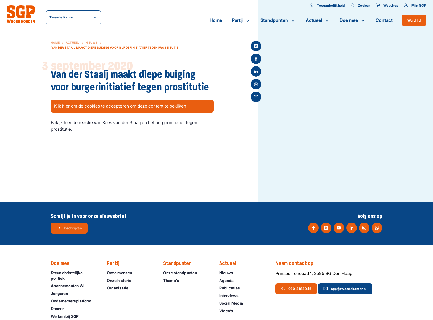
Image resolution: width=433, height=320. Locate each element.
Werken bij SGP (67, 316)
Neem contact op (297, 263)
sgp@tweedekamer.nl (344, 288)
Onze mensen (122, 272)
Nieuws (91, 42)
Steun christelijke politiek (74, 275)
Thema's (173, 280)
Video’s (228, 310)
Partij (241, 20)
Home (216, 20)
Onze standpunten (182, 272)
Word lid (414, 20)
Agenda (229, 280)
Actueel (318, 20)
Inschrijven (69, 228)
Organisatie (120, 287)
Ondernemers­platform (73, 300)
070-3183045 (296, 288)
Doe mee (353, 20)
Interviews (231, 295)
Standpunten (278, 20)
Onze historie (121, 280)
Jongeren (62, 293)
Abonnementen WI (70, 285)
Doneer (60, 308)
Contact (384, 20)
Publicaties (232, 287)
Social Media (233, 303)
